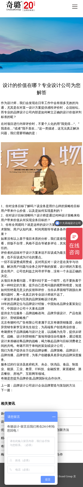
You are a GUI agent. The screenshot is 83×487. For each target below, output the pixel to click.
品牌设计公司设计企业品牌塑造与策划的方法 (44, 385)
